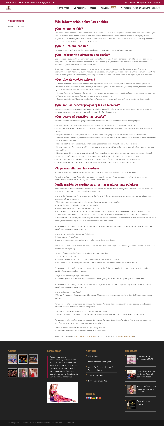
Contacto (156, 8)
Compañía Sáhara (141, 8)
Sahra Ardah (63, 8)
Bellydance (108, 8)
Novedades (126, 8)
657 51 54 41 (11, 3)
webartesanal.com (126, 336)
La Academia (79, 8)
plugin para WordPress (86, 336)
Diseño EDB (69, 423)
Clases (93, 8)
